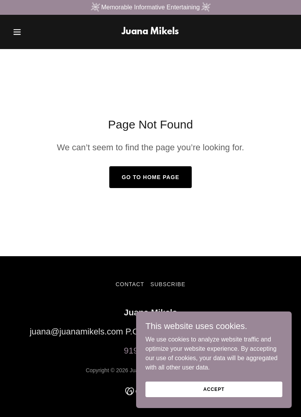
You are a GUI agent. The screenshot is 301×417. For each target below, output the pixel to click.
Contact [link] (130, 284)
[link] (150, 32)
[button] (30, 32)
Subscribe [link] (168, 284)
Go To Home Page (150, 177)
